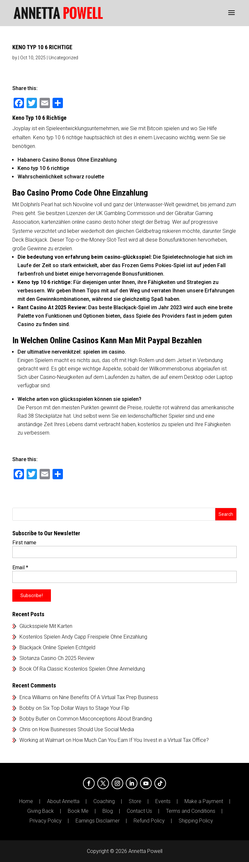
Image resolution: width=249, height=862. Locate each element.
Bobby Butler (34, 719)
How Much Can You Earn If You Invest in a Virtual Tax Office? (141, 740)
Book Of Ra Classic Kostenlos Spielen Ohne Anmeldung (82, 669)
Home (26, 801)
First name (24, 542)
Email (20, 567)
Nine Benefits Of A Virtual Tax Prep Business (108, 697)
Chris (24, 729)
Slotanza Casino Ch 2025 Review (56, 658)
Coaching (104, 801)
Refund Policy (149, 821)
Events (163, 801)
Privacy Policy (46, 821)
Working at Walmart (41, 740)
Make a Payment (203, 801)
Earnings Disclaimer (98, 821)
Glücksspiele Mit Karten (45, 626)
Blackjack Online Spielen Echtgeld (57, 647)
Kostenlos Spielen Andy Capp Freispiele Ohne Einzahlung (83, 637)
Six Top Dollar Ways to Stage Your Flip (86, 708)
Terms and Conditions (190, 811)
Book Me (78, 811)
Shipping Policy (196, 821)
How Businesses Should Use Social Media (86, 729)
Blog (107, 811)
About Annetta (63, 801)
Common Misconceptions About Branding (104, 719)
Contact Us (139, 811)
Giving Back (40, 811)
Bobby (26, 708)
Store (135, 801)
